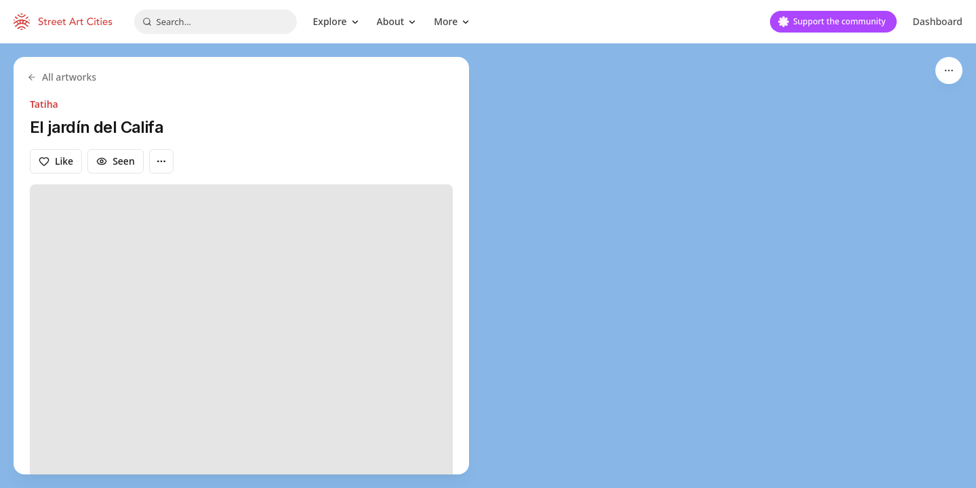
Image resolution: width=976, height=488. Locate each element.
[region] (488, 265)
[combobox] (215, 21)
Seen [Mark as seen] (115, 161)
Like (56, 161)
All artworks (61, 76)
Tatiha (44, 104)
